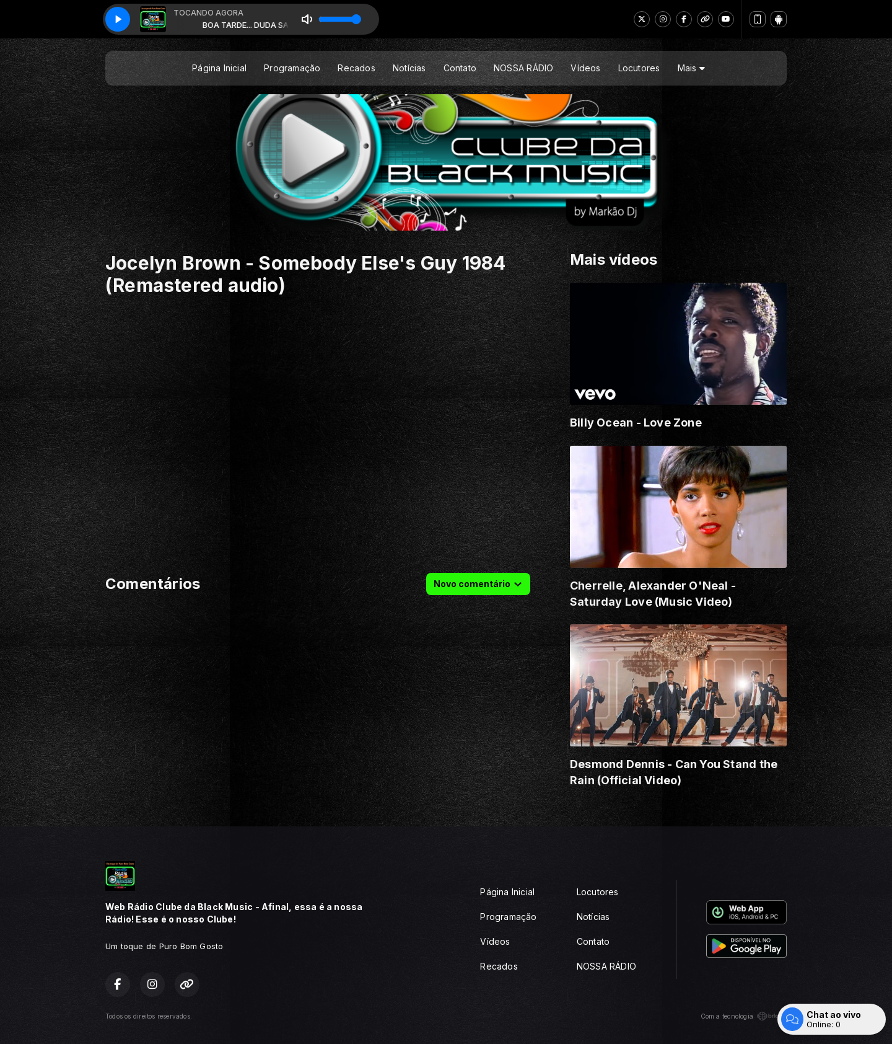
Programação (292, 68)
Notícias (409, 68)
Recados (356, 68)
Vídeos (585, 68)
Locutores (639, 68)
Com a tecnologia (744, 1016)
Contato (460, 68)
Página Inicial (219, 68)
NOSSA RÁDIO (523, 68)
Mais (691, 68)
